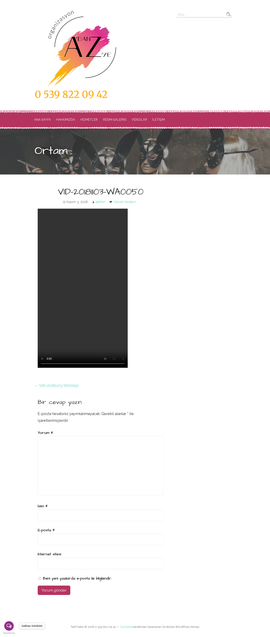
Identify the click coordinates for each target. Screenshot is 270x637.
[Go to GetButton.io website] (9, 633)
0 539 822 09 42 (71, 94)
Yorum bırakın (125, 202)
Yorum (45, 432)
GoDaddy (126, 627)
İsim (42, 506)
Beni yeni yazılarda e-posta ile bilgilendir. (77, 578)
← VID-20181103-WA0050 (57, 385)
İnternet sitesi (49, 554)
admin (100, 202)
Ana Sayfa (42, 119)
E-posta (46, 530)
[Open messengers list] (9, 626)
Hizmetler (89, 119)
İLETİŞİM (158, 119)
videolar (139, 119)
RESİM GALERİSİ (114, 119)
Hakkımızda (65, 119)
